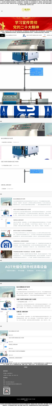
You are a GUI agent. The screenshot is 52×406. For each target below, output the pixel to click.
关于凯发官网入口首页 (7, 165)
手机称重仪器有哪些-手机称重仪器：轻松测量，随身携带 (26, 251)
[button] (20, 263)
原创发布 (4, 188)
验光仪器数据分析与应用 (12, 35)
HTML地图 (33, 399)
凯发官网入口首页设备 (7, 142)
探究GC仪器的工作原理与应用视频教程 (22, 230)
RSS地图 (29, 399)
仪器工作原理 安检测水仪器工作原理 (34, 35)
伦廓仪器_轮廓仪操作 (6, 184)
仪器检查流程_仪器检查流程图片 (21, 241)
